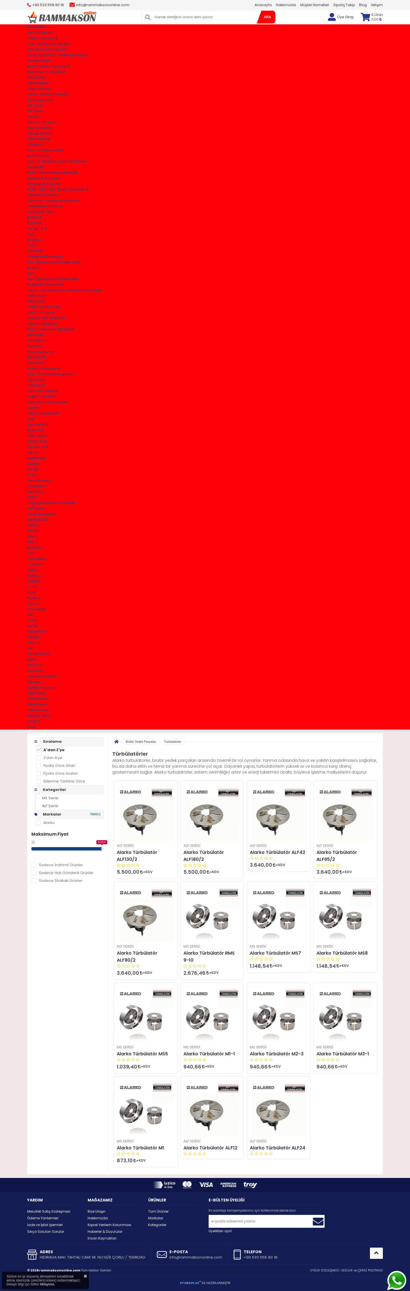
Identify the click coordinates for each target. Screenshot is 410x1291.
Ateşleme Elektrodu (45, 256)
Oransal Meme (40, 351)
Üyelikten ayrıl (220, 1231)
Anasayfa (263, 5)
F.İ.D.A (32, 245)
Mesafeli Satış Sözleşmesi (48, 1211)
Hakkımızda (286, 5)
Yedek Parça (38, 60)
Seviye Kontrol (40, 133)
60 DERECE (36, 357)
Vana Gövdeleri (41, 514)
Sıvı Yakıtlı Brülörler (43, 178)
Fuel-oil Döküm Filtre (45, 150)
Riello (32, 659)
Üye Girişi (345, 17)
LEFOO (32, 620)
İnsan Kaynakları (102, 1238)
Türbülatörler (172, 741)
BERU (31, 542)
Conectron (37, 486)
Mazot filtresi (38, 155)
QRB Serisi (36, 385)
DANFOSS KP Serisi (43, 307)
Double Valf (37, 446)
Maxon (33, 267)
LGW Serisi (36, 295)
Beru (31, 273)
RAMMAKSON (39, 654)
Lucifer (33, 407)
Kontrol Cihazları (42, 122)
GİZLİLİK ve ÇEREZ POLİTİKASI (362, 1270)
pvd (30, 418)
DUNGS (33, 581)
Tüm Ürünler (158, 1211)
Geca (32, 452)
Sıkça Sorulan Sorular (45, 1231)
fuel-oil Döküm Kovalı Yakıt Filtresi (57, 161)
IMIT (30, 614)
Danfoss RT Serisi (42, 323)
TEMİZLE (95, 814)
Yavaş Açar (37, 441)
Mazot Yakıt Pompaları (47, 49)
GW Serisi (35, 301)
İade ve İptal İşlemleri (45, 1224)
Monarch (35, 362)
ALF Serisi (35, 111)
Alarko (33, 525)
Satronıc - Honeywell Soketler (54, 200)
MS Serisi (35, 105)
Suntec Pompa (40, 687)
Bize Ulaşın (97, 1211)
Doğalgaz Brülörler (44, 183)
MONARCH (36, 631)
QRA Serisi (36, 379)
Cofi (30, 234)
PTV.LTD (34, 642)
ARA (267, 17)
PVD (30, 648)
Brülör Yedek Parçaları (141, 741)
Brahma (34, 217)
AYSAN (33, 530)
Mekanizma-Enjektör (46, 71)
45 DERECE (36, 340)
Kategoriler (157, 1224)
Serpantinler (38, 83)
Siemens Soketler (43, 195)
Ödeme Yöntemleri (43, 1218)
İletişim (377, 5)
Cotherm (35, 564)
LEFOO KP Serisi (40, 312)
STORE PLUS (190, 1283)
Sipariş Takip (344, 5)
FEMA (31, 592)
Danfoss (34, 223)
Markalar (155, 1218)
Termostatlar (39, 139)
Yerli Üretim (37, 704)
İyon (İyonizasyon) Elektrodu (52, 279)
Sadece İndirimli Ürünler (61, 865)
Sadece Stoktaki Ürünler (61, 880)
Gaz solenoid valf (43, 413)
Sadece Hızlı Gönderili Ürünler (66, 872)
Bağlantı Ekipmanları (45, 284)
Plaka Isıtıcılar (39, 88)
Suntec (33, 463)
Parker (33, 637)
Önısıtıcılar (36, 77)
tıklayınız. (47, 1284)
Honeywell (36, 609)
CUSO (32, 474)
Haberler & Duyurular (105, 1231)
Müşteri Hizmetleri (314, 5)
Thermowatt (38, 698)
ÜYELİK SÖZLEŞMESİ (324, 1270)
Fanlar (32, 116)
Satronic (34, 665)
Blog (363, 5)
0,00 (376, 19)
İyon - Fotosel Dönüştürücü (51, 374)
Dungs (33, 469)
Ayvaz (32, 536)
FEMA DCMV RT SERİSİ (45, 318)
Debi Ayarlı (36, 435)
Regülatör (36, 167)
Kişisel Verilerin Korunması (109, 1224)
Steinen (34, 682)
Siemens (35, 491)
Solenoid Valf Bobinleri (47, 402)
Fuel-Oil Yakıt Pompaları (48, 43)
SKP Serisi (36, 508)
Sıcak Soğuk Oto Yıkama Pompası (57, 55)
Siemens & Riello (42, 676)
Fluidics (33, 598)
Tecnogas (36, 693)
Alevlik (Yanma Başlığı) (47, 94)
